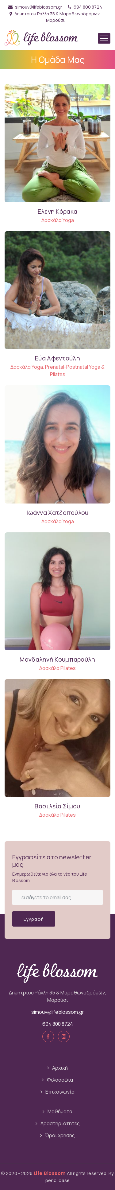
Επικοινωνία (60, 1091)
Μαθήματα (60, 1111)
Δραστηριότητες (60, 1123)
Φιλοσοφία (60, 1079)
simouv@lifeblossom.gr (35, 7)
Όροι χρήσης (60, 1135)
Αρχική (60, 1067)
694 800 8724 (85, 7)
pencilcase (57, 1180)
